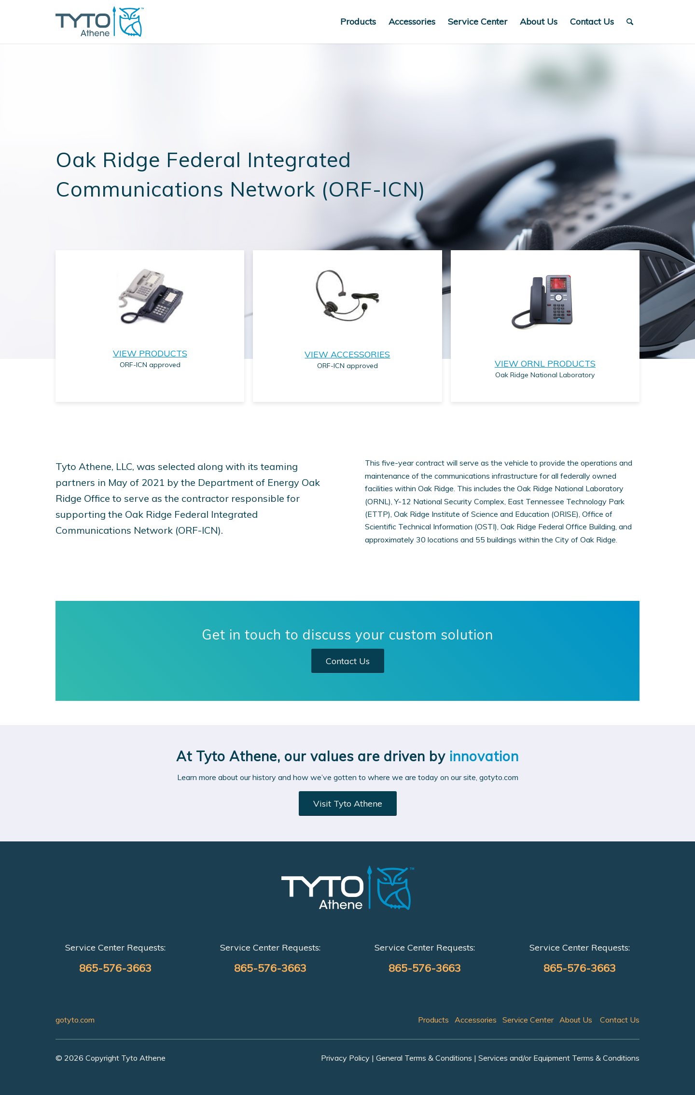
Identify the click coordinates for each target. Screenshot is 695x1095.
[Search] (629, 21)
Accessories (476, 1019)
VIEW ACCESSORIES (347, 354)
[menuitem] (358, 21)
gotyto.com (75, 1019)
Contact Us (619, 1019)
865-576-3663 (115, 968)
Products (433, 1019)
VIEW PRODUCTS (150, 353)
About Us (575, 1019)
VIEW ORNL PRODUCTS (545, 363)
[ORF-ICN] (100, 21)
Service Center (528, 1019)
